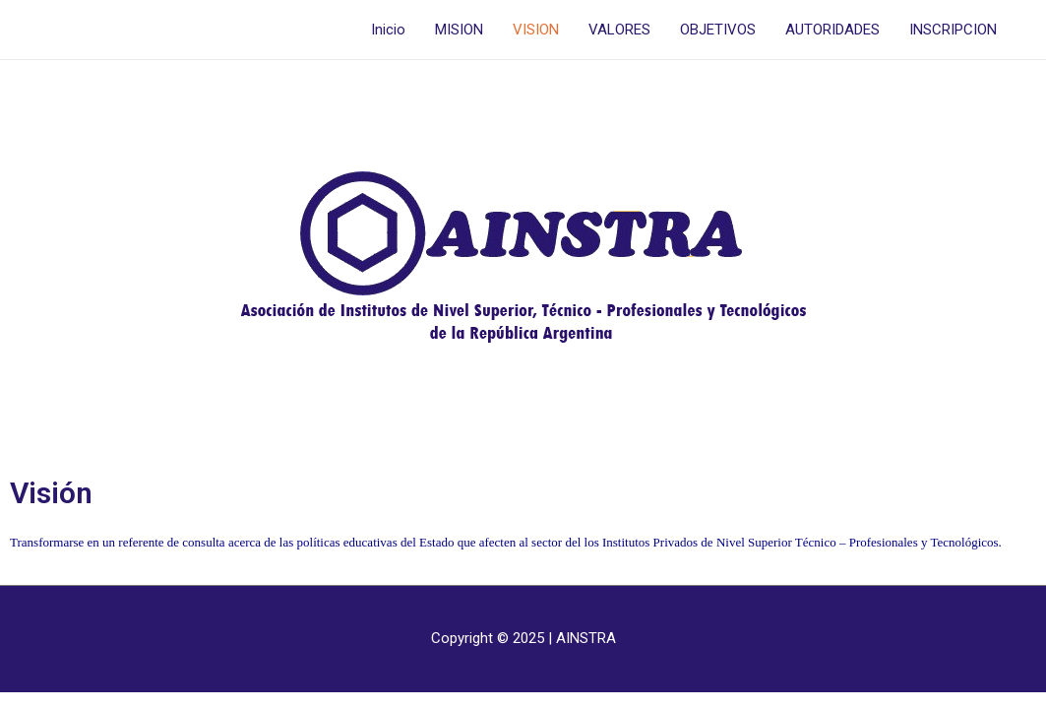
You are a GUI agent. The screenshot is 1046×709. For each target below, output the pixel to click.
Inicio (388, 29)
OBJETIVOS (718, 29)
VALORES (619, 29)
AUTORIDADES (832, 29)
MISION (459, 29)
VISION (536, 29)
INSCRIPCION (953, 29)
